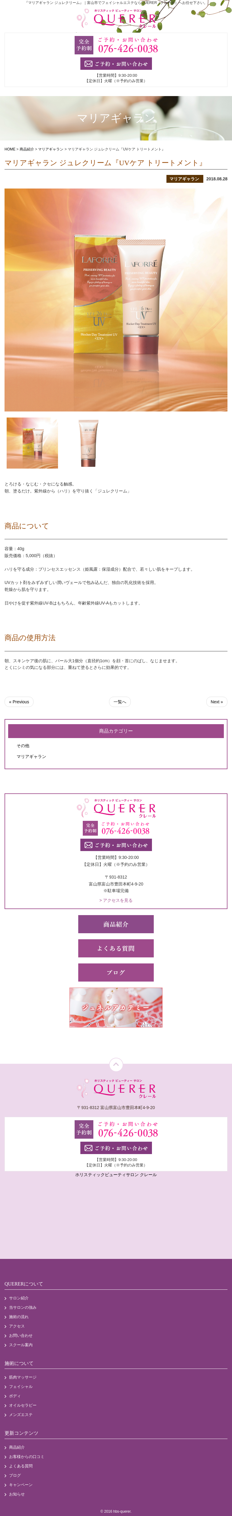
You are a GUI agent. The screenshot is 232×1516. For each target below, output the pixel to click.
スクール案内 (21, 1345)
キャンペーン (21, 1484)
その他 (23, 745)
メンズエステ (21, 1414)
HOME (10, 149)
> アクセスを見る (116, 900)
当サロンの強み (23, 1307)
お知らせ (17, 1494)
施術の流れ (19, 1316)
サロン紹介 (19, 1298)
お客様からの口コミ (26, 1456)
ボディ (15, 1396)
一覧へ (120, 701)
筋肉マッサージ (23, 1377)
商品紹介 (17, 1447)
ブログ (15, 1475)
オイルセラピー (23, 1405)
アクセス (17, 1326)
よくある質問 (21, 1466)
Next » (217, 701)
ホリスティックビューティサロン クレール (116, 1174)
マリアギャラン (31, 756)
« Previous (19, 701)
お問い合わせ (21, 1335)
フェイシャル (21, 1386)
